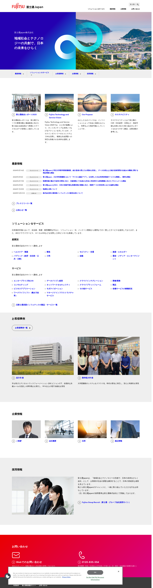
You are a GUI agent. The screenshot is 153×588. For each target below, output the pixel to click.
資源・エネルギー (120, 252)
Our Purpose (85, 114)
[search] (138, 4)
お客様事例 (59, 74)
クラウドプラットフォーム (90, 285)
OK (95, 572)
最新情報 (112, 9)
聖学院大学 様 (85, 378)
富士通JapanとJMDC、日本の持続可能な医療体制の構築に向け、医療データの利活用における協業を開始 (80, 185)
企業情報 (123, 9)
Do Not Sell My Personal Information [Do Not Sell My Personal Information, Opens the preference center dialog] (95, 579)
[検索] (134, 4)
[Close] (118, 571)
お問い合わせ (135, 9)
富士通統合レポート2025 (24, 114)
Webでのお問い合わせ (27, 562)
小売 (48, 256)
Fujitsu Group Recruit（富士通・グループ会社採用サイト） (104, 502)
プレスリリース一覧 (22, 203)
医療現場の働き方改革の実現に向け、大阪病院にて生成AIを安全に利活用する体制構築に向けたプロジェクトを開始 (84, 181)
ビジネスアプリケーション (24, 289)
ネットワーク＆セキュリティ (58, 285)
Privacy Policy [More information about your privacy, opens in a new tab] (66, 577)
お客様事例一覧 (23, 328)
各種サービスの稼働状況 (122, 289)
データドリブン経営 (55, 281)
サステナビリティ (120, 114)
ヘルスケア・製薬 (21, 252)
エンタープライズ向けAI (23, 281)
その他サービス (86, 289)
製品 (114, 285)
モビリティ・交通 (87, 252)
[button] (7, 576)
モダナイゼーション (55, 289)
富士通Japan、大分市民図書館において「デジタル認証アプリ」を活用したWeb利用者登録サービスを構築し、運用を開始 (86, 177)
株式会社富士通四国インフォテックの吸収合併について (63, 193)
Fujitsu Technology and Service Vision (57, 116)
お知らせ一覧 (19, 210)
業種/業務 (116, 281)
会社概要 (50, 441)
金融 (81, 256)
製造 (48, 252)
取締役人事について (50, 189)
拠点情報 (116, 441)
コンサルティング (21, 285)
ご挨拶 (16, 441)
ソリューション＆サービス (96, 9)
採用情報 (90, 74)
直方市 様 (18, 378)
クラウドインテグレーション (91, 281)
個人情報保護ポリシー (29, 585)
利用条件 (16, 585)
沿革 (82, 441)
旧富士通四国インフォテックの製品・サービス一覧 (34, 305)
